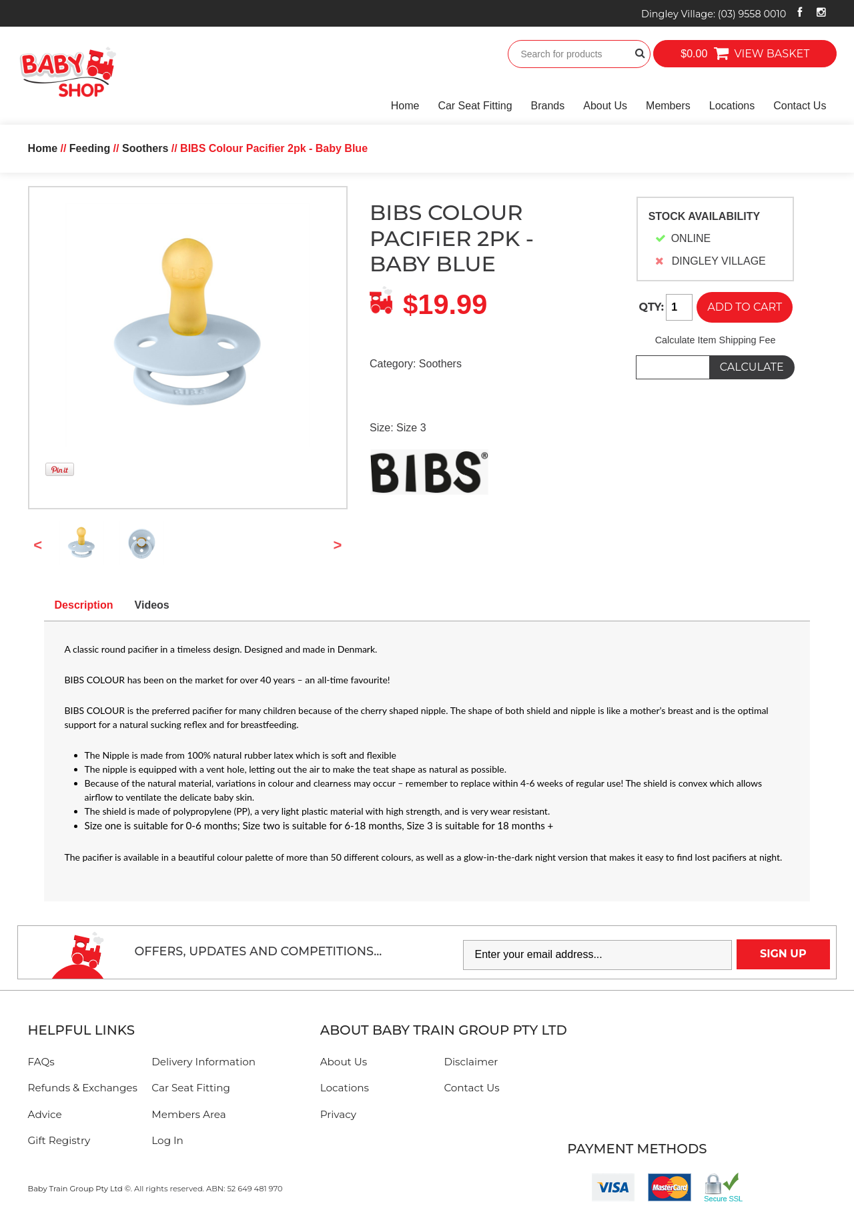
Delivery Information (203, 1061)
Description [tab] (84, 605)
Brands (548, 105)
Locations (732, 105)
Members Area (188, 1114)
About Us (605, 105)
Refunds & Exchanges (82, 1087)
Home (405, 105)
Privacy (338, 1114)
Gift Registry (59, 1140)
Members (668, 105)
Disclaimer (471, 1061)
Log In (167, 1140)
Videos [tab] (152, 605)
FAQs (41, 1061)
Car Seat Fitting (475, 105)
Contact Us (799, 105)
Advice (45, 1114)
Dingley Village (713, 14)
